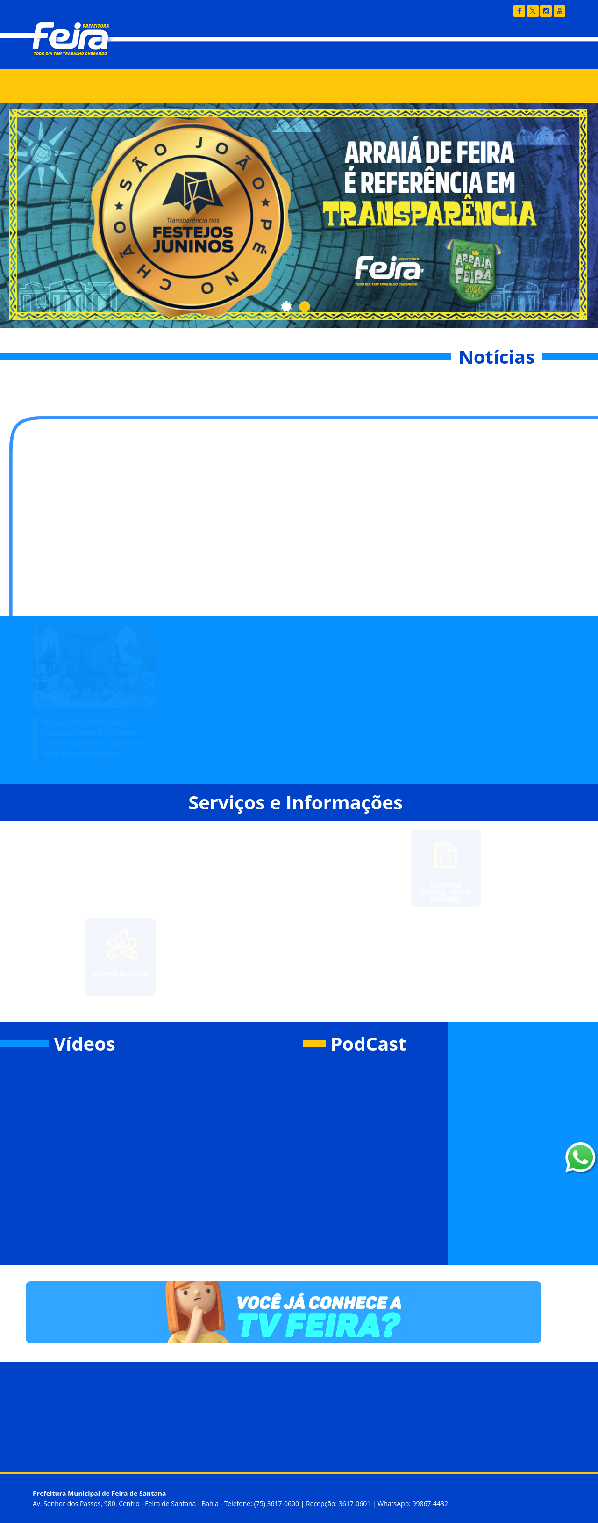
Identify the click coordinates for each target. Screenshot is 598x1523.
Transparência (317, 54)
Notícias (68, 86)
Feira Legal (371, 86)
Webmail (536, 54)
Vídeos (84, 1043)
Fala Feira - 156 (467, 54)
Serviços (216, 86)
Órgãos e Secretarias (142, 86)
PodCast (368, 1043)
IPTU (266, 86)
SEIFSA (314, 86)
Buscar (521, 85)
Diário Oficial (392, 54)
